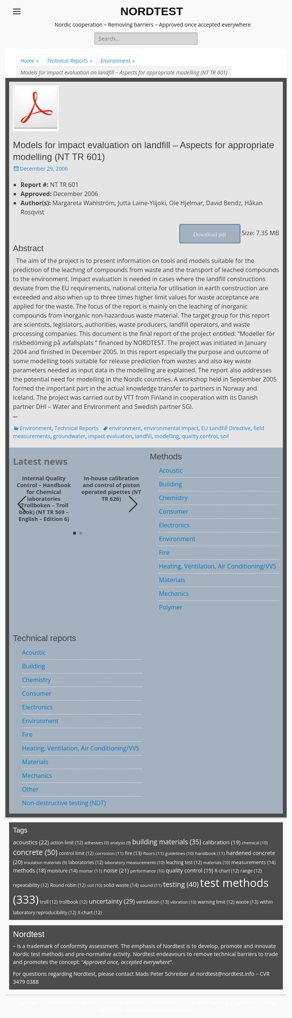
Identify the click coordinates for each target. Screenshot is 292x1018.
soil (224, 436)
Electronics (174, 525)
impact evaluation (110, 436)
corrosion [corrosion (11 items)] (109, 853)
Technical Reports (69, 61)
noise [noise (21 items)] (116, 870)
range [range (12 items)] (251, 871)
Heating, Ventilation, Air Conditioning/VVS (217, 566)
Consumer (173, 511)
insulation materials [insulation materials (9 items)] (45, 862)
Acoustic (170, 470)
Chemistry (173, 498)
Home (30, 61)
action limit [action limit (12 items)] (66, 842)
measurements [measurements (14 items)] (254, 862)
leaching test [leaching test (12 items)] (184, 862)
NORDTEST (152, 11)
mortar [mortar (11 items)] (90, 871)
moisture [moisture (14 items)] (62, 870)
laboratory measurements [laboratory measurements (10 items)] (135, 862)
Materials (172, 580)
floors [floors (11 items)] (153, 853)
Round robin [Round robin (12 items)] (68, 885)
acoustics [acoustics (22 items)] (31, 842)
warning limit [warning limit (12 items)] (216, 902)
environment (125, 428)
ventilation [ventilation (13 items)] (152, 902)
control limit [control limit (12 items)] (76, 853)
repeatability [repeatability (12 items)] (31, 885)
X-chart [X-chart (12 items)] (90, 912)
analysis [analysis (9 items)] (120, 842)
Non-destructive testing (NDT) (64, 803)
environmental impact (171, 428)
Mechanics (174, 593)
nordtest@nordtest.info (225, 973)
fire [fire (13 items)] (133, 853)
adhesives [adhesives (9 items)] (96, 842)
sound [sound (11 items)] (151, 885)
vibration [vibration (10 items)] (183, 902)
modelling (166, 436)
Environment (117, 61)
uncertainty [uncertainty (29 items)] (112, 901)
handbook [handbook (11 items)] (210, 853)
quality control (199, 436)
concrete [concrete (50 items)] (35, 852)
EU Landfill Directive (226, 428)
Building (170, 484)
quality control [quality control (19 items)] (189, 870)
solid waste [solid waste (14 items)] (120, 885)
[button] (133, 504)
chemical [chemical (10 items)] (255, 842)
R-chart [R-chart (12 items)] (226, 871)
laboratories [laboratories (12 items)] (85, 862)
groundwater (69, 436)
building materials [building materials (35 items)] (166, 841)
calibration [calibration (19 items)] (221, 842)
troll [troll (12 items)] (48, 902)
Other (30, 789)
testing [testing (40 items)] (181, 884)
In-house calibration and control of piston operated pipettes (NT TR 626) (111, 488)
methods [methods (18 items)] (29, 870)
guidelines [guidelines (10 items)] (179, 853)
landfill (143, 436)
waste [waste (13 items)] (247, 902)
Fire (164, 552)
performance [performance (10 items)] (147, 871)
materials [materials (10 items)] (216, 862)
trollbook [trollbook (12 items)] (73, 902)
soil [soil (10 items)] (94, 885)
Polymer (170, 607)
